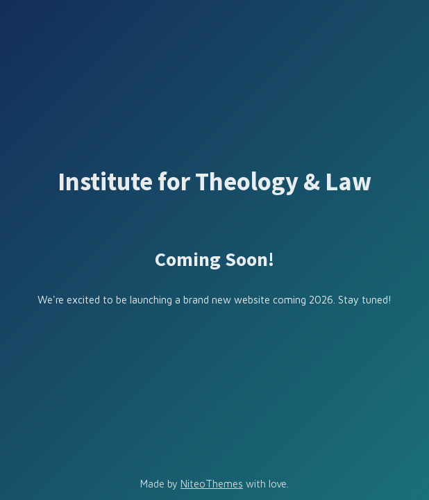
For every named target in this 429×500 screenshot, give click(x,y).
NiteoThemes (211, 484)
